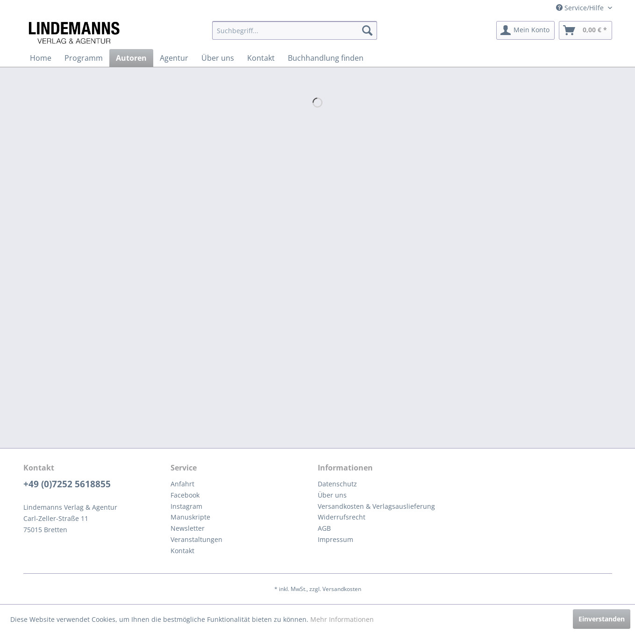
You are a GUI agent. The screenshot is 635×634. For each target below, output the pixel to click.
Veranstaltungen (196, 539)
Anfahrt (182, 483)
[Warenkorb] (585, 30)
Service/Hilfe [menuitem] (581, 7)
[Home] (40, 58)
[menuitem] (294, 30)
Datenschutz (337, 483)
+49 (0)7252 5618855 (67, 484)
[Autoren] (131, 58)
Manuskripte (190, 517)
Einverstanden (601, 618)
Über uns (332, 495)
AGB (324, 528)
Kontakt (182, 550)
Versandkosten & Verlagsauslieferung (376, 506)
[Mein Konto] (525, 30)
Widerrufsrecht (341, 517)
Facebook (185, 495)
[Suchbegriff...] (294, 30)
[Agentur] (174, 58)
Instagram (186, 506)
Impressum (335, 539)
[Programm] (83, 58)
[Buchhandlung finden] (325, 58)
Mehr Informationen (342, 619)
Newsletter (188, 528)
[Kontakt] (261, 58)
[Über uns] (218, 58)
